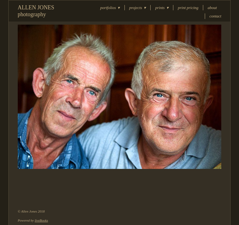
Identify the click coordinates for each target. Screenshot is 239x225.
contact (215, 16)
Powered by (33, 220)
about (212, 7)
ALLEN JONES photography (36, 10)
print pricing (188, 7)
